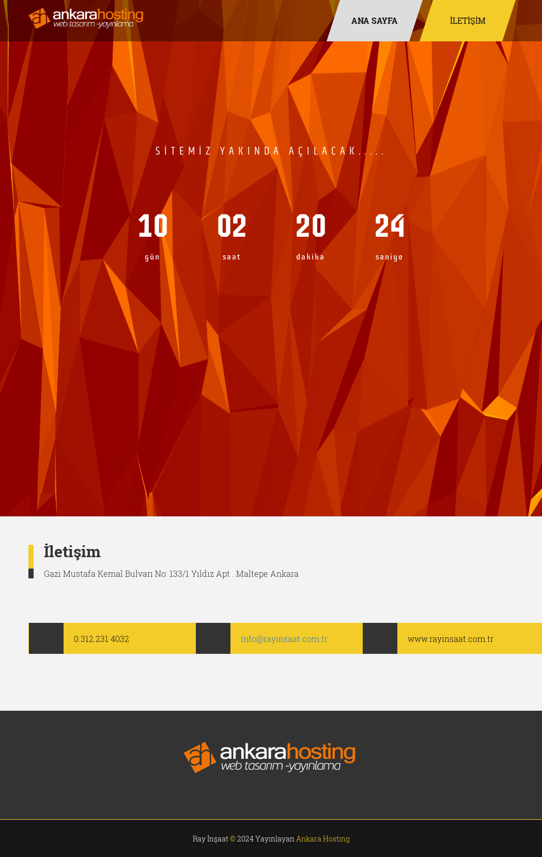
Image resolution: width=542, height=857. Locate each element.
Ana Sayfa (374, 20)
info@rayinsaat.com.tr (284, 638)
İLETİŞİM (467, 20)
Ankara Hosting (323, 839)
